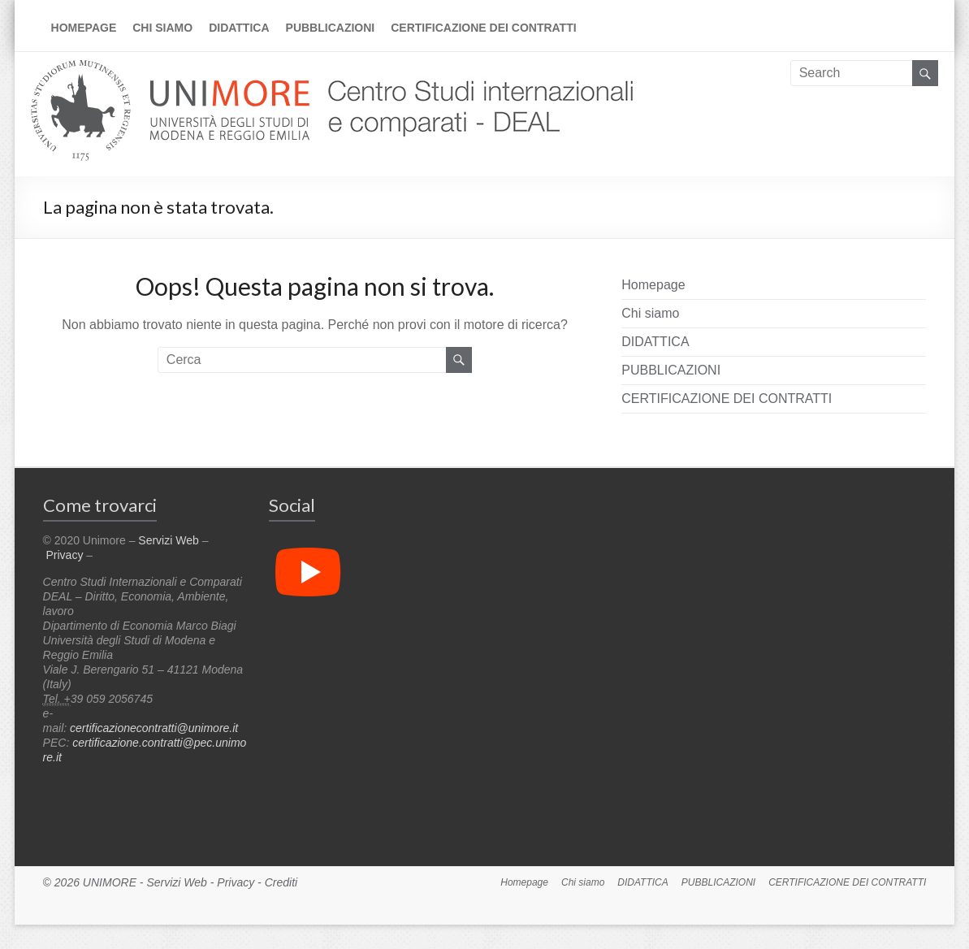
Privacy (65, 554)
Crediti (281, 882)
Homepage (84, 27)
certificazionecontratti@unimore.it (154, 728)
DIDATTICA (239, 27)
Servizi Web (168, 540)
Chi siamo (162, 27)
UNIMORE (109, 882)
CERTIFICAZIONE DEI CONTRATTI (483, 27)
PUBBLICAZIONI (330, 27)
